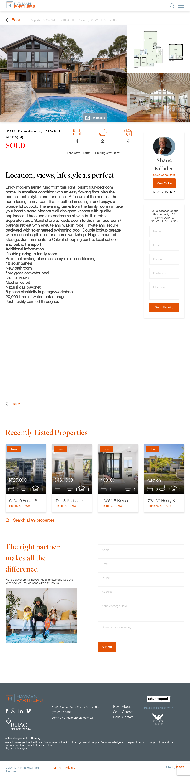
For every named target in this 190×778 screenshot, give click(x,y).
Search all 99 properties (30, 520)
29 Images (95, 118)
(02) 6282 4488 (61, 712)
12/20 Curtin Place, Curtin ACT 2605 (75, 707)
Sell (115, 712)
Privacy (70, 767)
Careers (127, 712)
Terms (56, 767)
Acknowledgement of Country (22, 738)
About (126, 706)
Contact (127, 717)
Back (13, 20)
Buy (116, 706)
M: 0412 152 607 (164, 191)
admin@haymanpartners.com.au (72, 717)
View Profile (164, 183)
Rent (116, 717)
